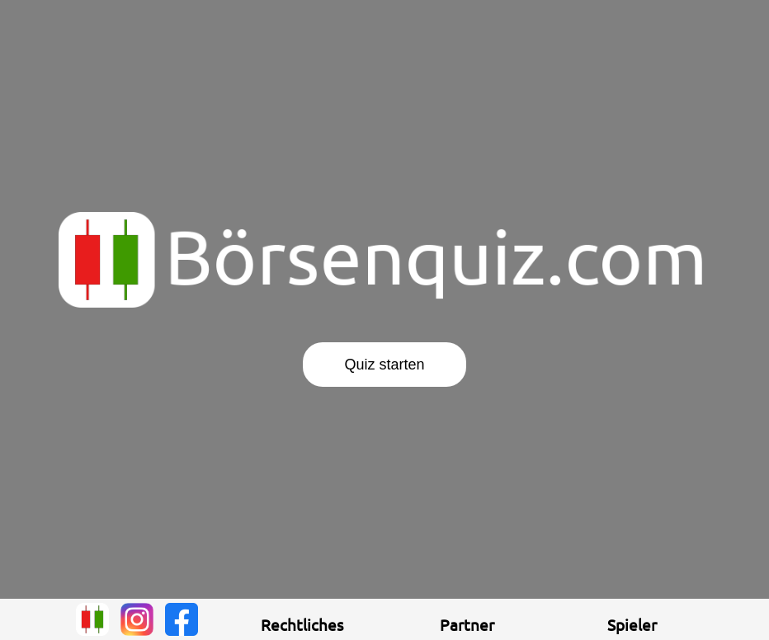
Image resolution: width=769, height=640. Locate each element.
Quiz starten (384, 364)
